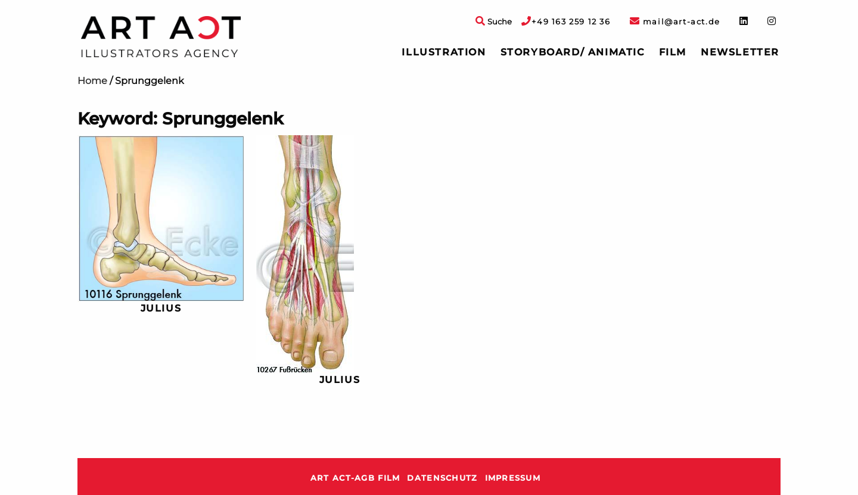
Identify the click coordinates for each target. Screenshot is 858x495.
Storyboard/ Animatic (572, 52)
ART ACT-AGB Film (355, 478)
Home (92, 80)
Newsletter (740, 52)
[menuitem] (443, 52)
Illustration (444, 52)
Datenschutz (442, 478)
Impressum (513, 478)
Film (672, 52)
